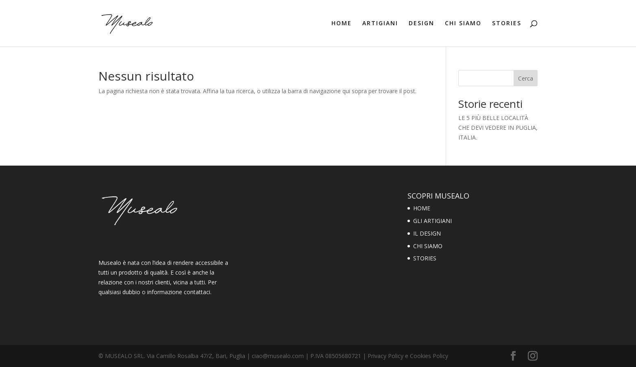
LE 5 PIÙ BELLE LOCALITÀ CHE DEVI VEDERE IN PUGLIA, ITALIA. (498, 127)
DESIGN (421, 23)
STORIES (506, 23)
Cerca (525, 78)
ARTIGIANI (380, 23)
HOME (341, 23)
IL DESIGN (427, 233)
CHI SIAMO (463, 23)
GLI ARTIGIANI (432, 221)
